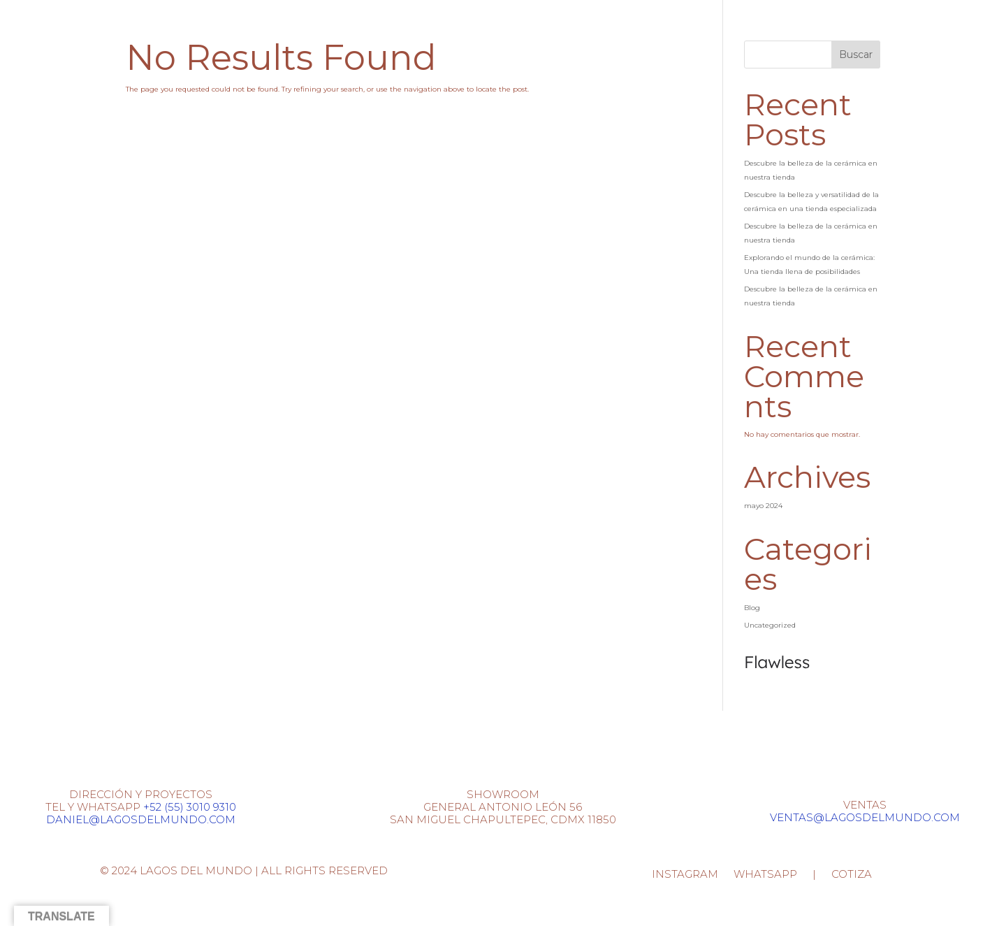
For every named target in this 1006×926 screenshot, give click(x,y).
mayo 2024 (763, 505)
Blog (752, 607)
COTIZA (851, 875)
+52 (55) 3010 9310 (189, 806)
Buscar (856, 54)
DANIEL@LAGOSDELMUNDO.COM (140, 819)
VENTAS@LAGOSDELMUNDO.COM (865, 817)
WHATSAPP (765, 875)
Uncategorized (770, 625)
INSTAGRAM (685, 875)
